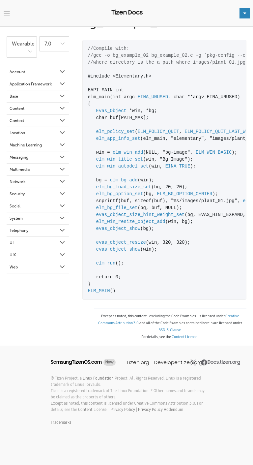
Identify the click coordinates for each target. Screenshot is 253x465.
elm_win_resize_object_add (130, 222)
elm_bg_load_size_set (124, 187)
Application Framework (38, 84)
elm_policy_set (115, 132)
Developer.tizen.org (178, 362)
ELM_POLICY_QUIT (158, 132)
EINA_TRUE (177, 166)
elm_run (106, 263)
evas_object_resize (121, 242)
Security (38, 194)
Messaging (38, 157)
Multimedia (38, 169)
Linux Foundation (98, 378)
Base (38, 96)
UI (38, 242)
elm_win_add (128, 152)
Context (38, 120)
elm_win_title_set (119, 159)
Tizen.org (137, 362)
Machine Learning (38, 145)
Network (38, 181)
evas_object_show (118, 229)
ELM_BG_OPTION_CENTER (184, 194)
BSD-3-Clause (169, 329)
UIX (38, 255)
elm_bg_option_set (119, 194)
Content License (184, 336)
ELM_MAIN (99, 291)
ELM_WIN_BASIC (214, 152)
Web (38, 267)
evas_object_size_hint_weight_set (140, 215)
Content (38, 108)
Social (38, 206)
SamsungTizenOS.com (76, 362)
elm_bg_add (124, 180)
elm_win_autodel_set (122, 166)
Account (38, 72)
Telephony (38, 230)
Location (38, 133)
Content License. (92, 409)
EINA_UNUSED (153, 97)
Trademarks (61, 422)
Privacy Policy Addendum (160, 409)
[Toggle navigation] (7, 13)
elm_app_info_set (118, 139)
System (38, 218)
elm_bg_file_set (117, 208)
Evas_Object (111, 111)
